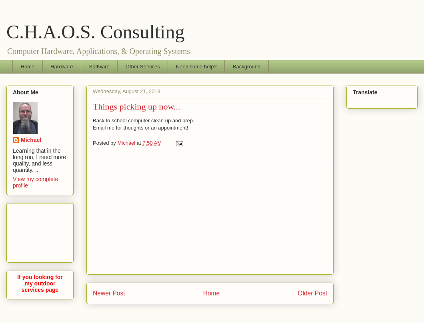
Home (28, 67)
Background (246, 67)
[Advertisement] (40, 231)
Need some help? (196, 67)
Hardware (61, 67)
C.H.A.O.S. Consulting (95, 31)
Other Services (143, 67)
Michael (31, 140)
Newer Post (109, 293)
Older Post (312, 293)
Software (99, 67)
